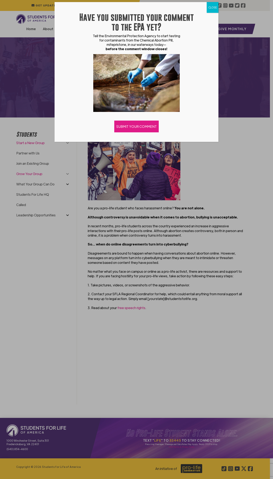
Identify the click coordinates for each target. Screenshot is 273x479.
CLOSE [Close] (212, 7)
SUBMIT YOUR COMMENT (136, 126)
